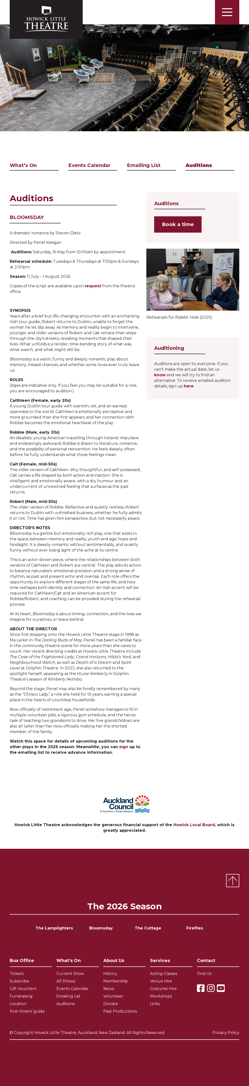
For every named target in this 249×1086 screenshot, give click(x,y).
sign (123, 746)
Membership (115, 981)
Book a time (178, 224)
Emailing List (143, 165)
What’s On (23, 165)
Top (232, 880)
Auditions (199, 165)
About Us (113, 960)
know (160, 375)
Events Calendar (89, 165)
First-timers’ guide (27, 1011)
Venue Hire (161, 981)
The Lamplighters (54, 928)
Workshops (161, 996)
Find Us (204, 973)
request (93, 286)
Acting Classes (163, 973)
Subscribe (19, 981)
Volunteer (113, 996)
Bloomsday (101, 928)
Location (18, 1003)
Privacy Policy (226, 1032)
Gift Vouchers (23, 988)
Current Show (70, 973)
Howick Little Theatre (46, 19)
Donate (110, 1003)
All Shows (65, 981)
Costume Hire (163, 988)
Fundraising (21, 996)
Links (155, 1003)
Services (160, 960)
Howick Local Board (194, 825)
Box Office (22, 960)
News (108, 988)
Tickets (17, 973)
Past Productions (120, 1011)
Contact (206, 960)
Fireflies (194, 928)
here (189, 386)
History (110, 973)
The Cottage (148, 928)
